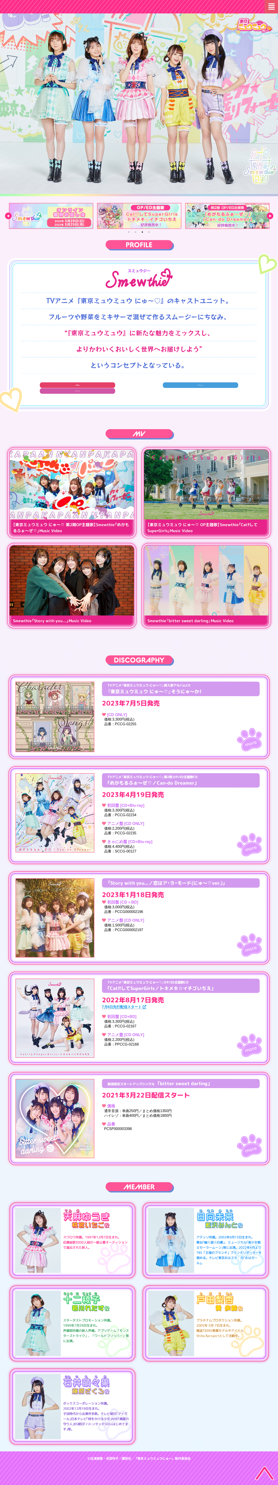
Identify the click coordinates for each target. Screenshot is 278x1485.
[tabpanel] (51, 216)
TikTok (208, 388)
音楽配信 (70, 388)
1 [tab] (129, 232)
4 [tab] (149, 232)
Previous (8, 216)
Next (270, 216)
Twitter (139, 388)
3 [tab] (142, 232)
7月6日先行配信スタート (124, 1007)
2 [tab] (136, 232)
